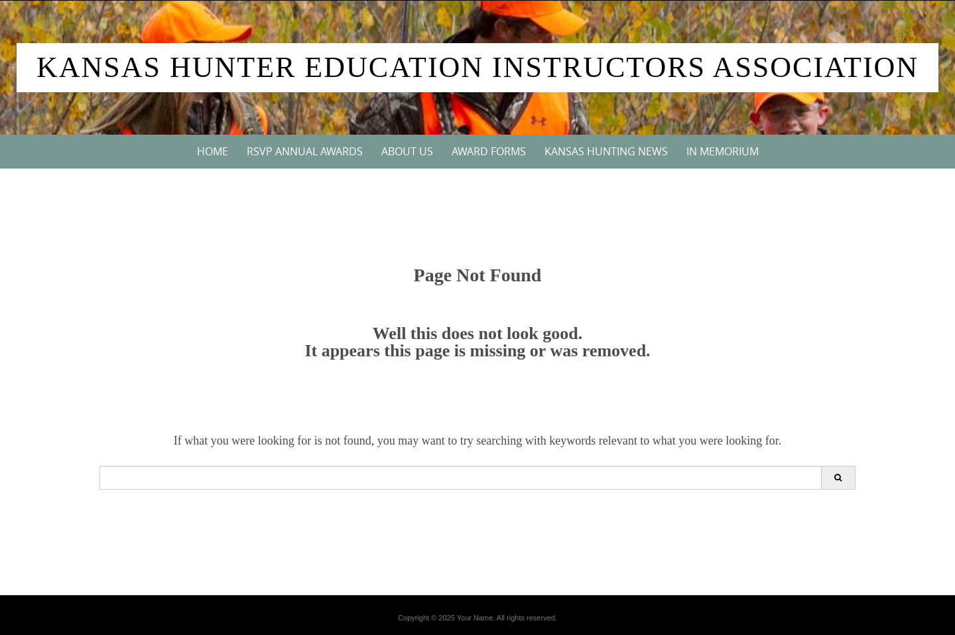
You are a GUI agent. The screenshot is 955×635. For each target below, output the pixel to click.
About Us (407, 151)
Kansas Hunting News (606, 151)
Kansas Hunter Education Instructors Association (477, 67)
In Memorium (722, 151)
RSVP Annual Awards (305, 151)
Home (212, 151)
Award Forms (489, 151)
